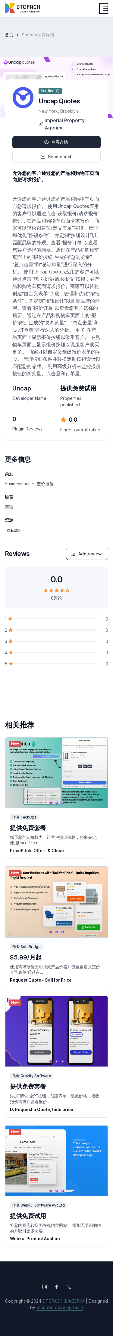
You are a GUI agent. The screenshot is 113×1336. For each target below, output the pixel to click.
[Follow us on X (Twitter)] (69, 1287)
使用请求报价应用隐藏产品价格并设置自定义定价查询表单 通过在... (55, 969)
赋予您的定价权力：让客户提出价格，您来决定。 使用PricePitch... (55, 840)
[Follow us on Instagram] (45, 1287)
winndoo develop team (59, 1307)
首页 (9, 34)
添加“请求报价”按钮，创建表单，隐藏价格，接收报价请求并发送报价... (54, 1098)
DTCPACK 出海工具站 (63, 1301)
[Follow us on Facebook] (57, 1287)
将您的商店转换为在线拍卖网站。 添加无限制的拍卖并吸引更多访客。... (55, 1228)
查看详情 (56, 142)
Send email (56, 156)
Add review (86, 553)
